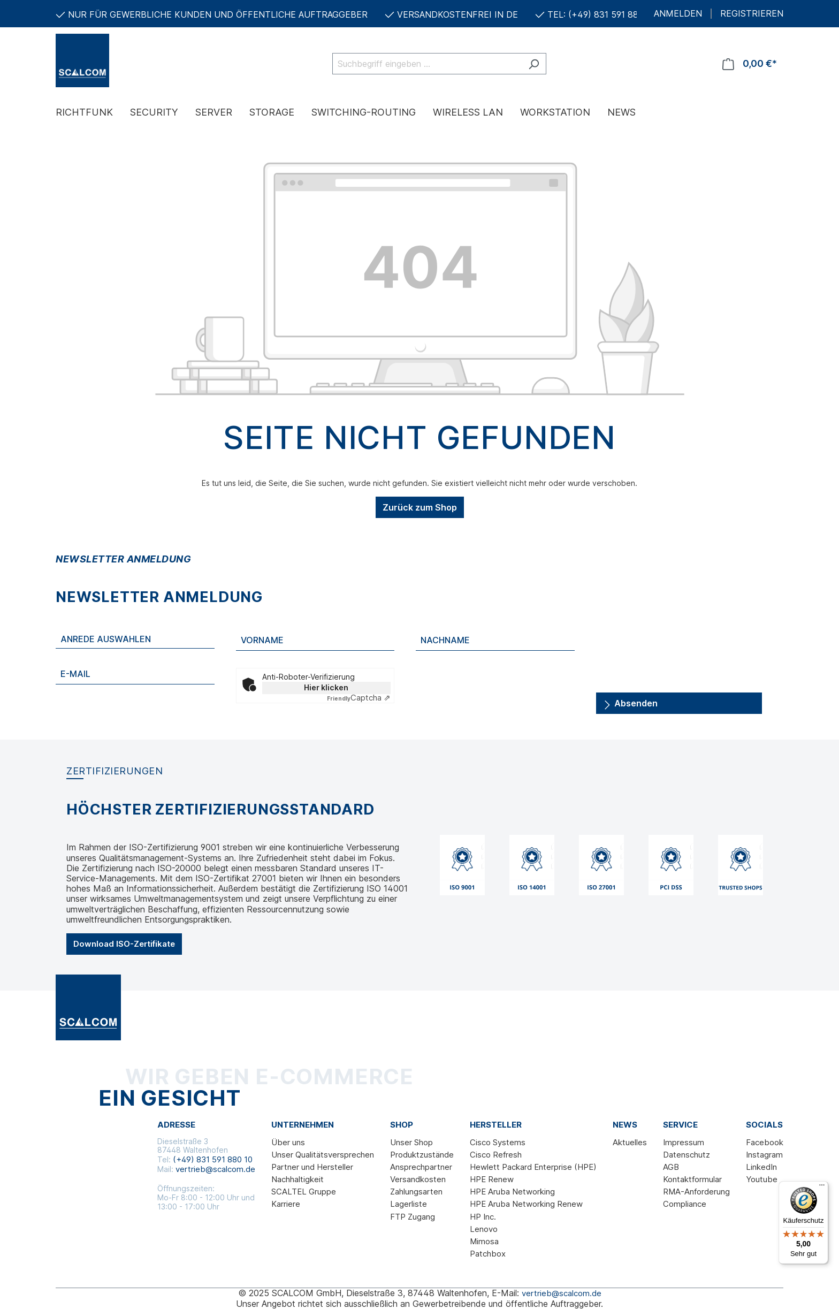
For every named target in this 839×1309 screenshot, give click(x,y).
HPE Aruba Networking (512, 1191)
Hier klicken (326, 687)
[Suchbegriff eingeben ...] (427, 63)
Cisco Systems (497, 1142)
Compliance (684, 1204)
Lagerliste (408, 1204)
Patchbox (488, 1254)
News (625, 1125)
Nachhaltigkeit (297, 1179)
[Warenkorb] (749, 64)
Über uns (288, 1142)
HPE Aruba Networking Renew (526, 1204)
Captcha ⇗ (359, 697)
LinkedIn (761, 1167)
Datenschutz (686, 1155)
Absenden (630, 701)
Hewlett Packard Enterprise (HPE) (533, 1167)
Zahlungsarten (416, 1191)
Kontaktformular (692, 1179)
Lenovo (484, 1229)
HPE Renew (492, 1179)
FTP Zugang (412, 1217)
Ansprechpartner (421, 1167)
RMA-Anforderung (696, 1191)
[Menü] (821, 1187)
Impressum (683, 1142)
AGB (671, 1167)
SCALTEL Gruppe (303, 1191)
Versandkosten (418, 1179)
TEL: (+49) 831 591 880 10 (601, 14)
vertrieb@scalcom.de (215, 1169)
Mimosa (484, 1241)
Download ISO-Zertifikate (124, 944)
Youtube (761, 1179)
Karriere (285, 1204)
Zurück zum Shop (420, 507)
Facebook (764, 1142)
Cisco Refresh (496, 1155)
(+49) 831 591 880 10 (213, 1159)
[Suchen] (533, 63)
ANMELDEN (678, 14)
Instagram (764, 1155)
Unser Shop (411, 1142)
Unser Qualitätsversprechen (322, 1155)
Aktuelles (630, 1142)
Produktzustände (422, 1155)
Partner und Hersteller (312, 1167)
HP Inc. (483, 1217)
